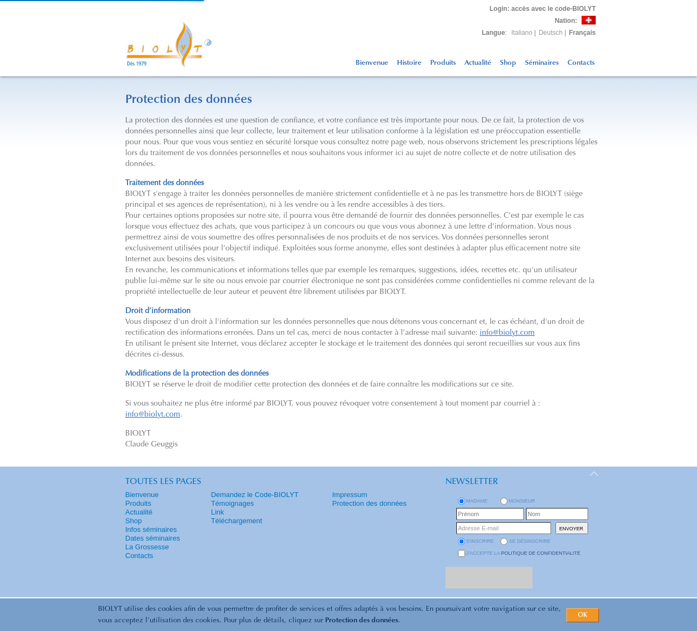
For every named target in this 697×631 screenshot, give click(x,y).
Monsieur (522, 501)
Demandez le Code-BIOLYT (254, 495)
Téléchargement (236, 521)
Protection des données (361, 620)
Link (217, 512)
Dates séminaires (152, 538)
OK (583, 615)
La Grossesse (147, 547)
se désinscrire (530, 541)
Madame (477, 501)
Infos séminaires (151, 529)
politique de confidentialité (540, 553)
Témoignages (232, 503)
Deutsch (551, 32)
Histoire (409, 62)
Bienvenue (372, 62)
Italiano (522, 32)
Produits (443, 62)
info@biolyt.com (507, 333)
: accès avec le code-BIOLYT (543, 9)
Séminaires (542, 62)
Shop (508, 62)
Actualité (477, 62)
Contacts (581, 62)
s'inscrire (480, 541)
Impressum (349, 495)
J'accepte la (523, 553)
